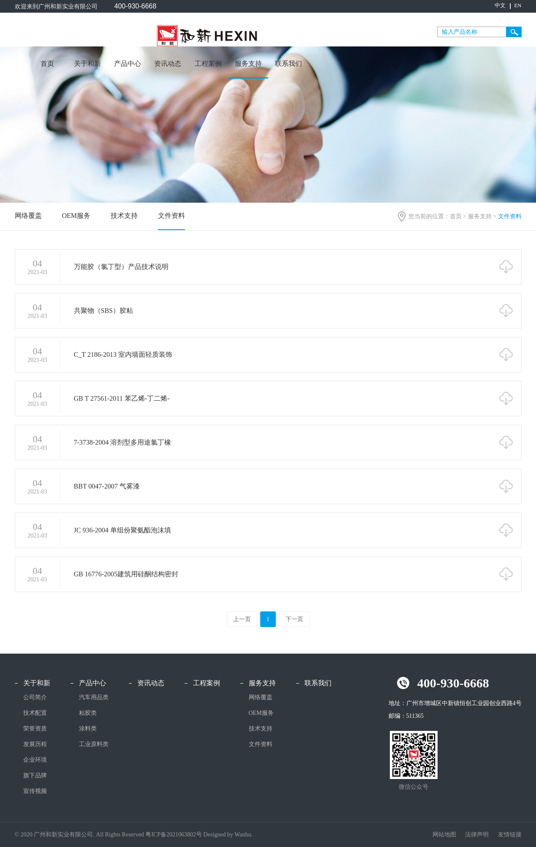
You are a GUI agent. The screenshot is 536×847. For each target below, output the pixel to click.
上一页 (242, 619)
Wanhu (242, 834)
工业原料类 (94, 744)
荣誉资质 (35, 728)
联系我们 (288, 63)
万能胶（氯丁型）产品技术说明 (121, 267)
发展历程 (35, 744)
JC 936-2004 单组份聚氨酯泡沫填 (122, 531)
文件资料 (171, 215)
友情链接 (510, 834)
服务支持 (248, 63)
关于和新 (87, 63)
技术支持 (124, 215)
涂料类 (88, 728)
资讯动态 (167, 63)
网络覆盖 (28, 215)
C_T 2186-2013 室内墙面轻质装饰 (123, 355)
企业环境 (35, 760)
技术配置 (35, 713)
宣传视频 (35, 791)
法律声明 (477, 834)
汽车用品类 (94, 697)
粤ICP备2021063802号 (173, 834)
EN (517, 5)
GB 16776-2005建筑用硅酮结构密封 (126, 575)
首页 (47, 63)
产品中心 (127, 63)
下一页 (294, 619)
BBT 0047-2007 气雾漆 (107, 487)
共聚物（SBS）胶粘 (103, 311)
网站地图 (445, 834)
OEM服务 (76, 215)
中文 (500, 5)
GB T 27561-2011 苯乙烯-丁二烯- (122, 399)
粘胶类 (88, 713)
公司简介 (35, 697)
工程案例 (208, 63)
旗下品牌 (35, 775)
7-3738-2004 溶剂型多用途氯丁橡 (122, 443)
